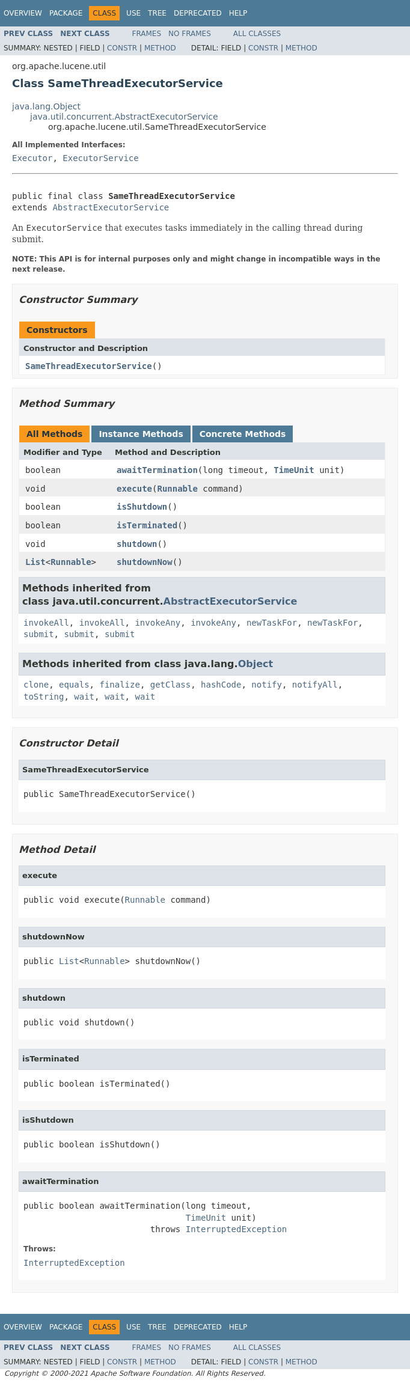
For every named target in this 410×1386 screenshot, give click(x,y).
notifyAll (315, 684)
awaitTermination (157, 470)
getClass (170, 684)
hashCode (221, 684)
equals (74, 684)
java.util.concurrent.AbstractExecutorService (124, 116)
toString (43, 696)
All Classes (257, 33)
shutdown (137, 544)
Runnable (177, 488)
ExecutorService (100, 158)
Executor (32, 158)
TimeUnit (294, 470)
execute (134, 488)
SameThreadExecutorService (88, 366)
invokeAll (46, 622)
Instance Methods (141, 434)
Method (160, 48)
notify (266, 684)
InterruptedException (236, 1229)
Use (133, 13)
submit (38, 634)
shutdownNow (145, 562)
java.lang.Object (46, 106)
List (35, 562)
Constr (122, 48)
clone (36, 684)
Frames (147, 33)
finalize (119, 684)
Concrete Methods (243, 434)
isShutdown (142, 506)
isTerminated (147, 525)
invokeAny (157, 622)
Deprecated (198, 13)
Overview (23, 13)
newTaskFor (271, 622)
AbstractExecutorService (110, 207)
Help (238, 13)
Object (256, 664)
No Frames (189, 33)
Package (65, 13)
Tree (157, 13)
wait (84, 696)
